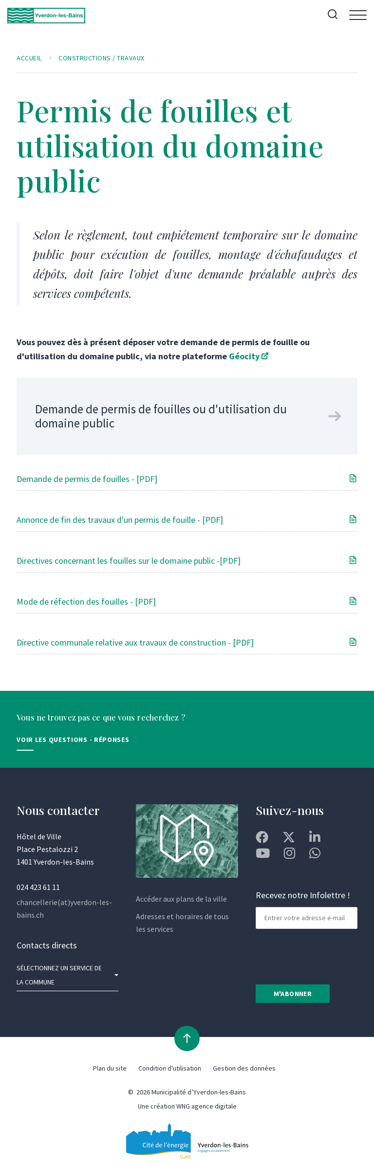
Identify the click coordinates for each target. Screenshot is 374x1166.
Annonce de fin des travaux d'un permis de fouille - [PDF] (120, 519)
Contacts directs (47, 945)
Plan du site (110, 1068)
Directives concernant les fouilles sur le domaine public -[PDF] (129, 560)
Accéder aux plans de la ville (181, 899)
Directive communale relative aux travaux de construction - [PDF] (135, 642)
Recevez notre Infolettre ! (303, 895)
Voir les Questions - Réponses (73, 739)
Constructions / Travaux (101, 58)
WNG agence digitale (206, 1106)
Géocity (244, 356)
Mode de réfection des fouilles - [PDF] (86, 601)
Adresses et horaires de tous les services (182, 922)
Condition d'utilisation (169, 1068)
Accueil (29, 58)
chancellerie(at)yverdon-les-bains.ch (64, 908)
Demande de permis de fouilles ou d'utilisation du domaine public (161, 416)
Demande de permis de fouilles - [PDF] (87, 478)
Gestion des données (244, 1068)
